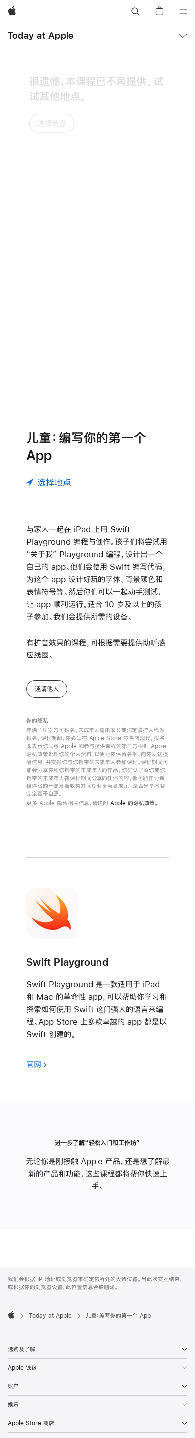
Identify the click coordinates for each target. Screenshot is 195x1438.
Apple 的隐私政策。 (134, 703)
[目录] (183, 12)
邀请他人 (47, 588)
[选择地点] (48, 381)
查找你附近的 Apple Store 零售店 (87, 1418)
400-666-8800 (55, 1426)
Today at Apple (40, 35)
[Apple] (12, 12)
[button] (135, 12)
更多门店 (147, 1418)
